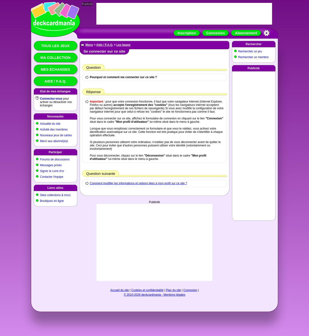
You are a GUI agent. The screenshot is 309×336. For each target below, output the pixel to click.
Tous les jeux (55, 46)
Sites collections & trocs (55, 195)
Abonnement (246, 33)
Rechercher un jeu (250, 51)
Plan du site (173, 290)
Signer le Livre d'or (52, 171)
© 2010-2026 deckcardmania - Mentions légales (154, 294)
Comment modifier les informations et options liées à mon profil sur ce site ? (138, 183)
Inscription (186, 33)
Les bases (123, 45)
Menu (89, 45)
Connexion (215, 33)
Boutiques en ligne (52, 201)
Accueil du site (119, 290)
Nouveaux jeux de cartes (56, 135)
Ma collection (55, 57)
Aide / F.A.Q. (55, 81)
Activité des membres (54, 129)
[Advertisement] (154, 242)
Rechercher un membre (253, 57)
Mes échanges (55, 69)
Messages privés (51, 165)
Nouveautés (55, 116)
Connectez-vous (51, 98)
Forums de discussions (55, 159)
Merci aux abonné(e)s (54, 141)
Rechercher (253, 44)
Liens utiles (55, 188)
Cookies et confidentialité (147, 290)
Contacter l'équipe (51, 176)
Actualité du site (50, 123)
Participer (55, 152)
